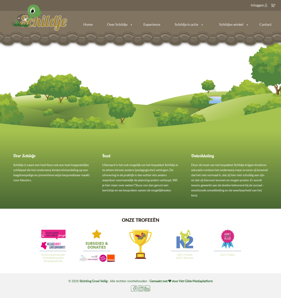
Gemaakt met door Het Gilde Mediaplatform (181, 281)
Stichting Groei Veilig (93, 281)
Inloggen (259, 5)
